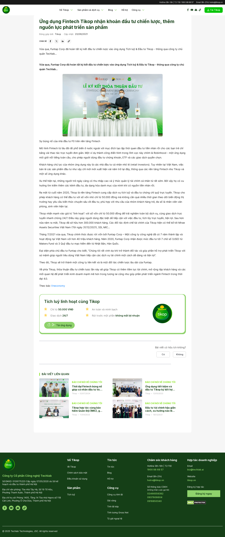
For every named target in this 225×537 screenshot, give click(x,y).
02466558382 (155, 493)
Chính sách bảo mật (77, 472)
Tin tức (110, 466)
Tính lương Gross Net (117, 512)
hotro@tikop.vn (216, 2)
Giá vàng (111, 500)
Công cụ (138, 10)
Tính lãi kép (113, 506)
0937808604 (154, 497)
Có (163, 354)
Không (179, 354)
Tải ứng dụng (59, 325)
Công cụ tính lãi (115, 494)
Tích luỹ (71, 494)
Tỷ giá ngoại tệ (114, 518)
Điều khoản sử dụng (77, 478)
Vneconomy (58, 285)
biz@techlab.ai (195, 469)
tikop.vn (191, 480)
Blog (113, 10)
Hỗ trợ (125, 10)
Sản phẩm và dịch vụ (90, 10)
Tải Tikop (213, 10)
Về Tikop (66, 10)
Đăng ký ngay (204, 493)
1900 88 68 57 (187, 2)
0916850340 (154, 501)
